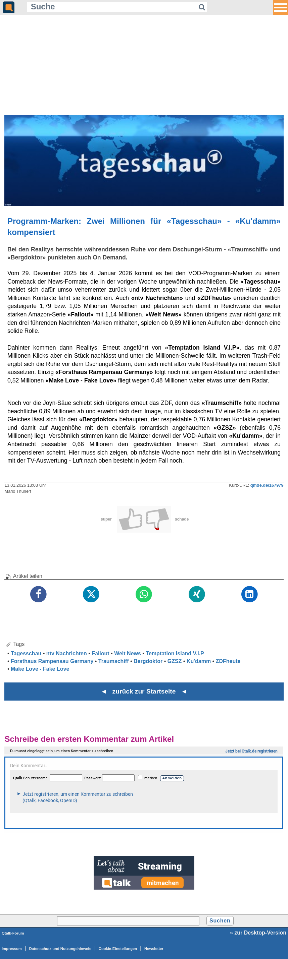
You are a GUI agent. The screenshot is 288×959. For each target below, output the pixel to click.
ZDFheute (228, 661)
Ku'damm (199, 661)
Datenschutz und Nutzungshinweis (60, 949)
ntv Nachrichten (66, 653)
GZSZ (174, 661)
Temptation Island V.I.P (175, 653)
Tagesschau (26, 653)
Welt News (127, 653)
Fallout (100, 653)
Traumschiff (113, 661)
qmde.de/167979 (267, 485)
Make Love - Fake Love (40, 669)
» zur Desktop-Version (258, 933)
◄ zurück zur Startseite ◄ (144, 691)
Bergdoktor (148, 661)
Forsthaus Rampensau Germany (52, 661)
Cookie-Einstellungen (118, 949)
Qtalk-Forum (13, 933)
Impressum (12, 949)
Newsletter (153, 949)
